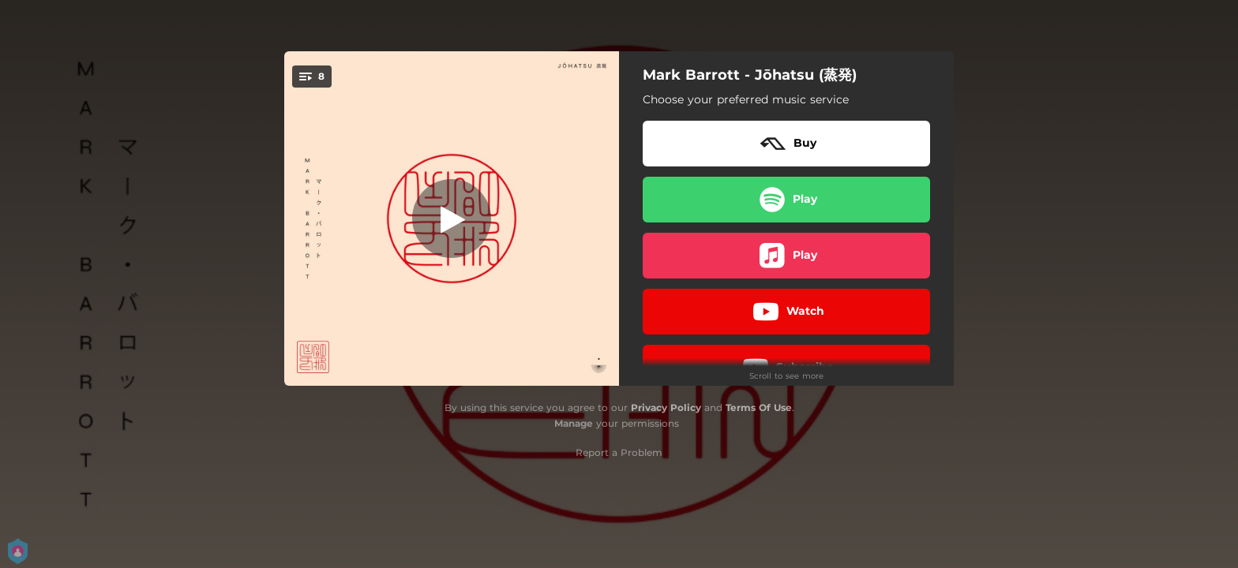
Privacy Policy (666, 407)
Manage (573, 423)
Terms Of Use (759, 407)
